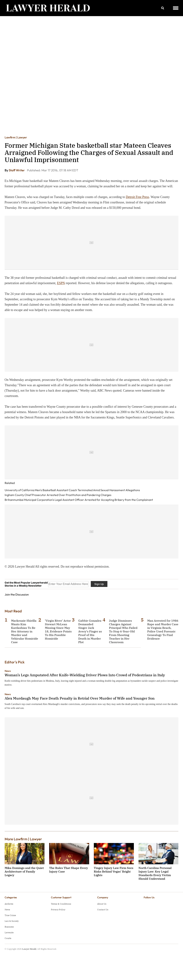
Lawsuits (9, 932)
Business (9, 926)
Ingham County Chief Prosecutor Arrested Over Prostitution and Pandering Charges (58, 495)
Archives (9, 903)
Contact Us (102, 909)
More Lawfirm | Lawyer (23, 839)
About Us (101, 903)
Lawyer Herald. (29, 949)
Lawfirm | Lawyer (16, 137)
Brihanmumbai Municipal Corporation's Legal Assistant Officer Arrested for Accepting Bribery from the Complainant (79, 500)
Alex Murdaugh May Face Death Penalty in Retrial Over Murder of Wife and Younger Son (80, 698)
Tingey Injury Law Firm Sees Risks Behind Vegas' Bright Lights (113, 871)
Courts (8, 938)
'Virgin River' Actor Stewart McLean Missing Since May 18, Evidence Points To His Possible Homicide (58, 629)
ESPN (61, 283)
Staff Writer (17, 170)
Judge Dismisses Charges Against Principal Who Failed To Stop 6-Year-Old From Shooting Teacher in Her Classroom (123, 631)
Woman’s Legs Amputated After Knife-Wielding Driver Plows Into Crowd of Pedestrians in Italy (85, 675)
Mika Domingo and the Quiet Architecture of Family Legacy (24, 871)
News (8, 671)
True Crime (10, 915)
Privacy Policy (58, 909)
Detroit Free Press (137, 197)
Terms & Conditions (61, 903)
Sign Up (99, 584)
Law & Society (12, 921)
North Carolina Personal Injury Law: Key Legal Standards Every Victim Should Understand (155, 873)
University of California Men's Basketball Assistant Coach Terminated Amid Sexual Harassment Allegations (72, 490)
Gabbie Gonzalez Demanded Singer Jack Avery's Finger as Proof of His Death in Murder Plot (90, 631)
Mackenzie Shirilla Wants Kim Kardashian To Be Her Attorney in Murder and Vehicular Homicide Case (24, 631)
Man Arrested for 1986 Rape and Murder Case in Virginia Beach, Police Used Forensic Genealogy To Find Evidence (162, 629)
